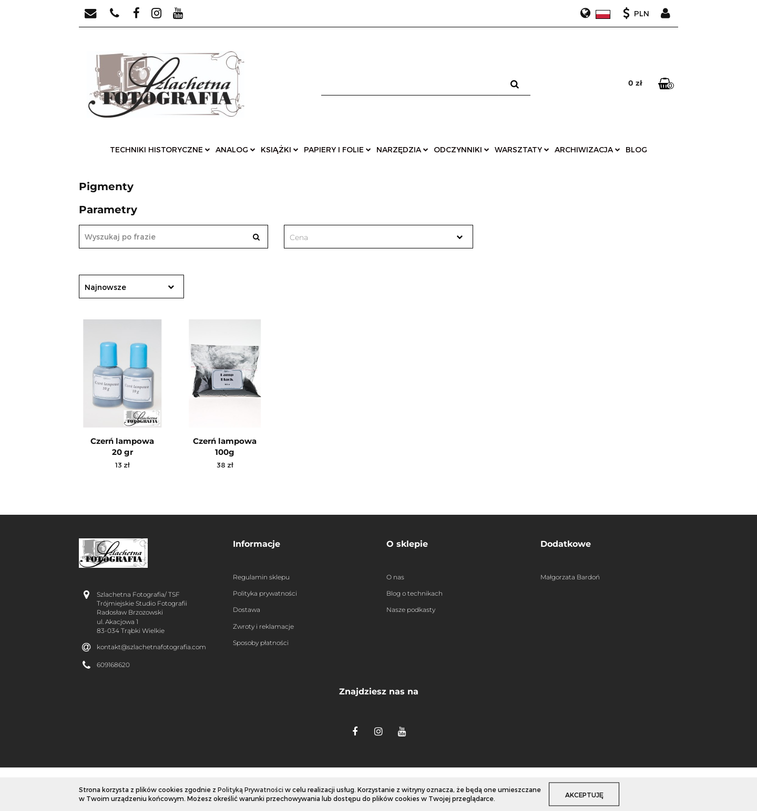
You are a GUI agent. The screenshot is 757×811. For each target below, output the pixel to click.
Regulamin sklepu (261, 577)
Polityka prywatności (265, 593)
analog (235, 149)
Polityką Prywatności (250, 789)
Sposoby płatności (261, 643)
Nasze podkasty (410, 610)
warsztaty (522, 149)
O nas (395, 577)
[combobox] (378, 236)
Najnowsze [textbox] (105, 287)
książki (280, 149)
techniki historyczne (160, 149)
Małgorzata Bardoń (570, 577)
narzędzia (402, 149)
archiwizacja (587, 149)
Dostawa (246, 610)
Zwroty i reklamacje (263, 626)
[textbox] (369, 237)
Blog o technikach (414, 593)
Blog (636, 149)
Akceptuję (584, 794)
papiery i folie (337, 149)
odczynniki (461, 149)
